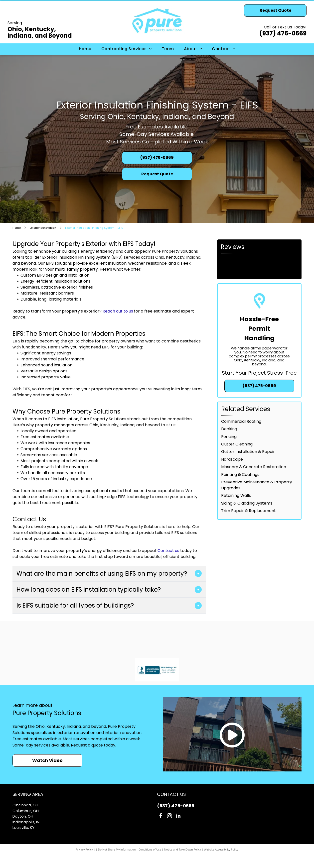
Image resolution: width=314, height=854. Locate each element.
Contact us (168, 550)
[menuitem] (85, 49)
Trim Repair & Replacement (248, 511)
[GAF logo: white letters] (180, 638)
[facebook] (160, 816)
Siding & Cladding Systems (246, 503)
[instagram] (169, 816)
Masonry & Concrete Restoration (253, 467)
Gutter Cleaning (237, 444)
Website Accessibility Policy (221, 849)
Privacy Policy (84, 849)
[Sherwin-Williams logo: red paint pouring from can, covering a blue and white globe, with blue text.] (133, 638)
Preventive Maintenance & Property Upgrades (256, 485)
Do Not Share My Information (117, 849)
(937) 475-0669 (283, 33)
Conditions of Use (150, 849)
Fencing (229, 436)
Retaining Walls (236, 495)
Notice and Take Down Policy (182, 849)
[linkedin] (178, 816)
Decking (229, 429)
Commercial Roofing (241, 421)
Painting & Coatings (240, 474)
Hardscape (232, 459)
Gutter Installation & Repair (248, 451)
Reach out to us (118, 311)
